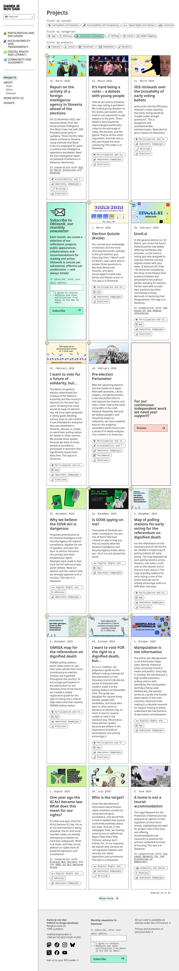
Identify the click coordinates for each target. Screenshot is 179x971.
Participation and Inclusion (21, 34)
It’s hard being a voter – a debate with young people (108, 91)
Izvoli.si (140, 233)
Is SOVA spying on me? (107, 521)
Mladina (55, 173)
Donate (9, 103)
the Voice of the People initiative (150, 311)
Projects (10, 77)
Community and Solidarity (19, 61)
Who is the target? (108, 797)
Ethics (9, 89)
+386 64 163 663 (56, 937)
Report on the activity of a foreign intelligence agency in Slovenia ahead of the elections (66, 99)
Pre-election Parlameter (102, 376)
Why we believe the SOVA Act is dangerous (63, 524)
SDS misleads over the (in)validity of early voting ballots (150, 93)
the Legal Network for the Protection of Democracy (150, 858)
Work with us (14, 98)
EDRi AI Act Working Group (66, 866)
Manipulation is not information (148, 649)
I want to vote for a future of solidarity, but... (65, 378)
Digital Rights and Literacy (18, 53)
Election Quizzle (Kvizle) (106, 235)
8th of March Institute (66, 169)
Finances (11, 93)
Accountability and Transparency (19, 43)
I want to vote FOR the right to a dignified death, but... (108, 654)
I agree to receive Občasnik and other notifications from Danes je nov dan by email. (67, 298)
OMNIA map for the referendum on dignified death (66, 652)
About (8, 82)
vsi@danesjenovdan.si (59, 934)
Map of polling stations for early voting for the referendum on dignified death (149, 528)
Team (9, 86)
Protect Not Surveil (63, 862)
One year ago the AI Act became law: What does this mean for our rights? (66, 806)
